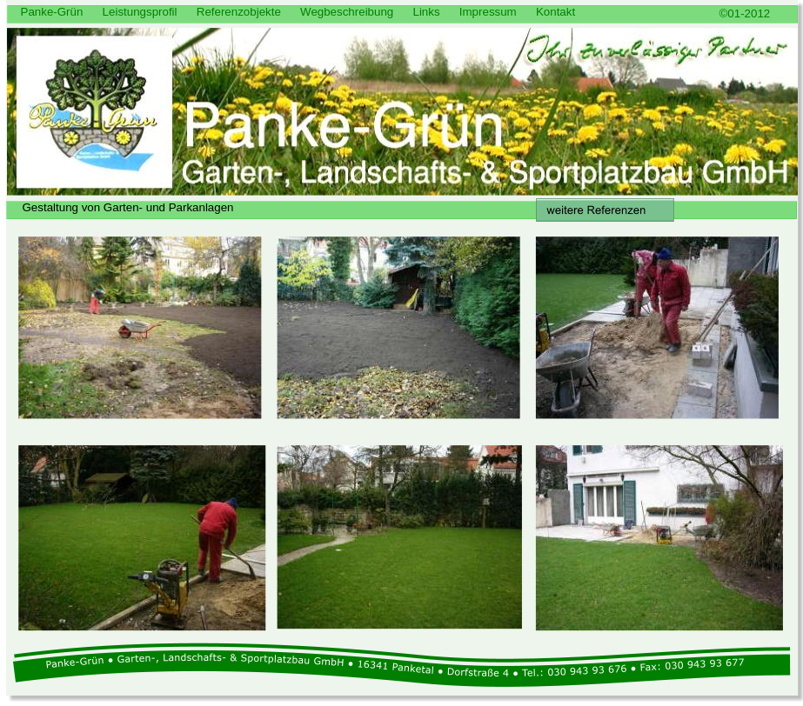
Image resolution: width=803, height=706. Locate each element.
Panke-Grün (52, 11)
